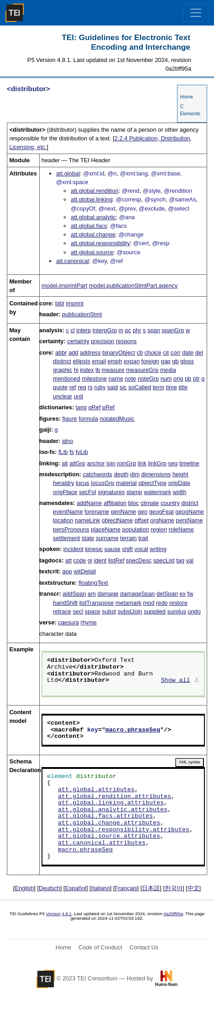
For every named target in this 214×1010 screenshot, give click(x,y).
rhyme (88, 622)
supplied (155, 611)
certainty (78, 341)
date (187, 352)
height (180, 474)
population (135, 529)
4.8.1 (66, 913)
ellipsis (81, 361)
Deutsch (49, 888)
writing (158, 549)
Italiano (100, 888)
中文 (193, 888)
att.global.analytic (93, 217)
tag (180, 560)
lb (97, 369)
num (166, 378)
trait (143, 538)
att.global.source (92, 252)
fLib (63, 451)
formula (88, 418)
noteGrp (148, 378)
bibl (59, 303)
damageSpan (137, 593)
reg (82, 387)
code (79, 560)
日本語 (151, 888)
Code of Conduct (100, 947)
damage (107, 593)
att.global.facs (89, 225)
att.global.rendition (95, 190)
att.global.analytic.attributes (112, 810)
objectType (152, 482)
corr (176, 352)
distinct (62, 361)
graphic (62, 369)
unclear (62, 396)
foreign (150, 361)
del (199, 352)
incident (73, 549)
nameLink (87, 520)
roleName (180, 529)
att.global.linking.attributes (111, 803)
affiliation (115, 503)
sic (123, 387)
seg (173, 463)
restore (178, 602)
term (159, 387)
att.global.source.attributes (109, 836)
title (183, 387)
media (168, 369)
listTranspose (96, 602)
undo (194, 611)
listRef (116, 560)
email (99, 361)
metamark (128, 602)
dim (135, 474)
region (159, 529)
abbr (61, 352)
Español (75, 888)
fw (190, 593)
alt (65, 463)
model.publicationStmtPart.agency (133, 285)
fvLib (82, 451)
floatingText (93, 582)
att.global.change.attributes (109, 823)
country (170, 503)
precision (102, 341)
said (112, 387)
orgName (162, 520)
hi (76, 369)
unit (79, 396)
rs (90, 387)
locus (82, 482)
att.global (68, 173)
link (142, 463)
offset (142, 520)
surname (107, 538)
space (92, 611)
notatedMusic (116, 418)
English (24, 888)
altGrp (77, 463)
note (130, 378)
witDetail (85, 571)
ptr (196, 378)
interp (83, 330)
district (189, 503)
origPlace (65, 492)
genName (123, 511)
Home (186, 96)
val (189, 560)
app (67, 571)
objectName (117, 520)
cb (140, 352)
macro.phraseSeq (132, 730)
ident (100, 560)
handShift (65, 602)
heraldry (63, 482)
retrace (62, 611)
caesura (68, 622)
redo (162, 602)
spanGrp (173, 330)
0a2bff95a (173, 913)
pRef (108, 407)
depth (121, 474)
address (90, 352)
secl (78, 611)
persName (189, 520)
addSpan (74, 593)
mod (148, 602)
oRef (95, 407)
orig (178, 378)
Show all (175, 680)
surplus (176, 611)
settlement (66, 538)
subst (109, 611)
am (92, 593)
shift (127, 549)
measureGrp (142, 369)
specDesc (138, 560)
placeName (105, 529)
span (153, 330)
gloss (187, 361)
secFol (87, 492)
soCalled (139, 387)
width (180, 492)
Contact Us (144, 947)
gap (165, 361)
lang (81, 407)
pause (112, 549)
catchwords (97, 474)
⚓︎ (196, 680)
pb (188, 378)
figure (70, 418)
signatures (111, 492)
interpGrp (105, 330)
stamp (134, 492)
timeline (189, 463)
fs (71, 451)
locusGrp (102, 482)
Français (126, 888)
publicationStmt (82, 314)
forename (96, 511)
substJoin (130, 611)
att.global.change (93, 234)
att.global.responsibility (100, 243)
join (110, 463)
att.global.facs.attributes (105, 816)
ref (72, 387)
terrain (128, 538)
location (63, 520)
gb (175, 361)
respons (126, 341)
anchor (96, 463)
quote (60, 387)
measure (113, 369)
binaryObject (118, 352)
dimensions (156, 474)
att (68, 560)
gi (90, 560)
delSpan (167, 593)
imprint (74, 303)
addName (89, 503)
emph (115, 361)
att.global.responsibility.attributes (123, 830)
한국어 (174, 888)
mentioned (66, 378)
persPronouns (71, 529)
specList (164, 560)
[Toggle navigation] (196, 13)
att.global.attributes (96, 790)
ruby (99, 387)
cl (72, 330)
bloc (133, 503)
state (88, 538)
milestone (94, 378)
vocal (141, 549)
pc (128, 330)
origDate (179, 482)
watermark (157, 492)
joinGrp (126, 463)
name (116, 378)
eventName (68, 511)
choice (153, 352)
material (126, 482)
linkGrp (157, 463)
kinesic (94, 549)
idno (67, 441)
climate (150, 503)
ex (183, 593)
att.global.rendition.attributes (114, 797)
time (171, 387)
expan (132, 361)
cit (166, 352)
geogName (189, 511)
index (87, 369)
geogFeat (161, 511)
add (73, 352)
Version (53, 913)
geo (142, 511)
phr (137, 330)
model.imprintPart (64, 285)
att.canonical (72, 261)
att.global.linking (92, 199)
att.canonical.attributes (102, 843)
